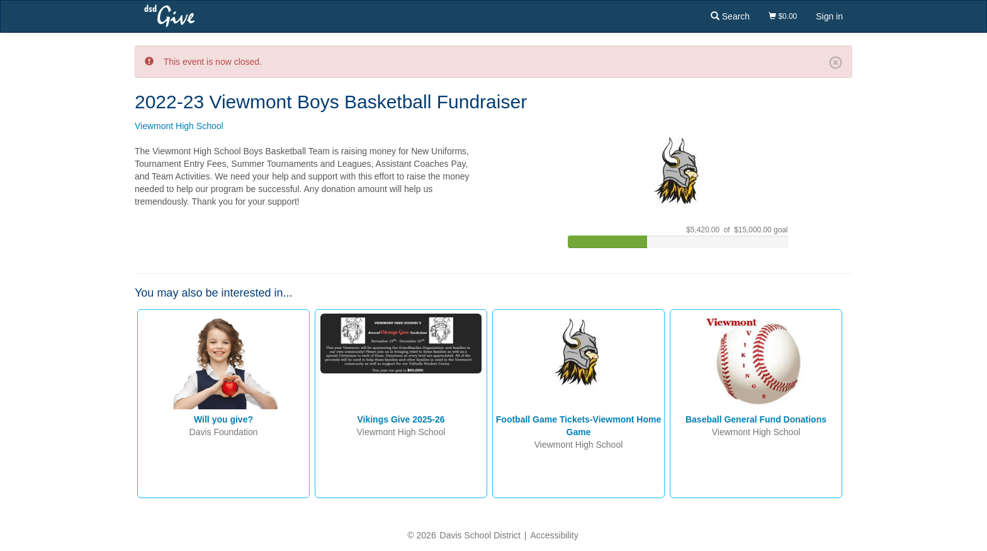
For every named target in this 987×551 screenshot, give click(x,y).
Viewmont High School (179, 126)
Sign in (829, 16)
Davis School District (480, 535)
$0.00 (783, 16)
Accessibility (554, 535)
